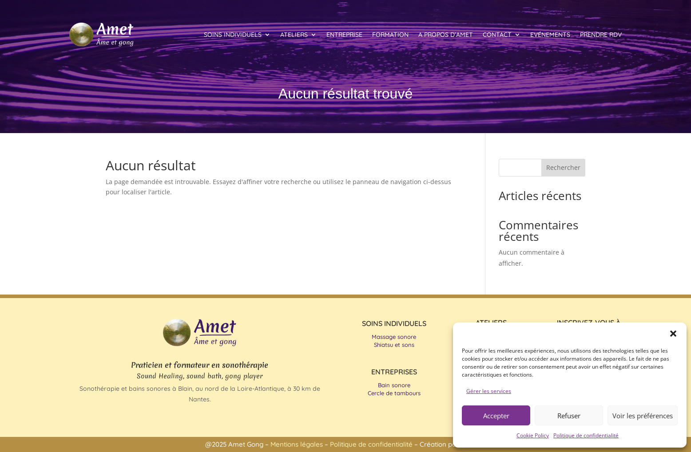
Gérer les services (488, 391)
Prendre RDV (601, 35)
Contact (497, 35)
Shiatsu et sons (394, 344)
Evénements (550, 35)
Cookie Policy (532, 435)
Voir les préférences (642, 415)
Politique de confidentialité (586, 435)
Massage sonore (394, 336)
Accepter (496, 415)
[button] (673, 333)
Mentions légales (297, 444)
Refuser (568, 415)
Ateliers (294, 35)
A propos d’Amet (445, 35)
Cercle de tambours (394, 393)
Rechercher (563, 167)
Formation (390, 35)
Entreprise (344, 35)
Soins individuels (233, 35)
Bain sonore (394, 385)
